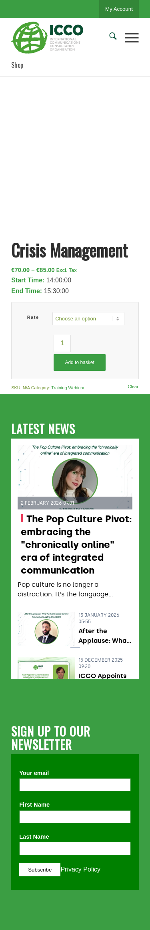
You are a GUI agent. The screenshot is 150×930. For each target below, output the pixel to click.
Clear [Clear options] (133, 386)
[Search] (109, 38)
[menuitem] (109, 38)
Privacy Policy (80, 869)
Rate (33, 317)
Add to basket (79, 362)
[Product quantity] (62, 343)
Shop (17, 65)
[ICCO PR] (62, 38)
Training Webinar (67, 387)
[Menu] (128, 38)
